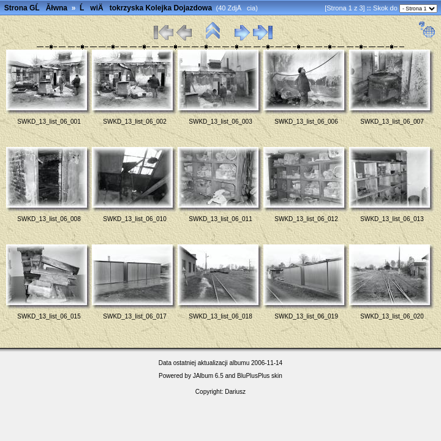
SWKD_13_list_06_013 (391, 219)
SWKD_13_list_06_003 (220, 121)
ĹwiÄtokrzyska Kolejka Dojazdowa (146, 8)
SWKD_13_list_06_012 (305, 219)
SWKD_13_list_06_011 (220, 219)
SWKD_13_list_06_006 (305, 121)
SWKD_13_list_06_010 (134, 219)
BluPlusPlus (253, 375)
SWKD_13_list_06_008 (48, 219)
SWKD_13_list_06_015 (48, 316)
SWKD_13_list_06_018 (220, 316)
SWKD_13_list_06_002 (134, 121)
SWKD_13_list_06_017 (134, 316)
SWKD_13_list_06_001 (48, 121)
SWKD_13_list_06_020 (391, 316)
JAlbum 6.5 (208, 375)
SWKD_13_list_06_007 (391, 121)
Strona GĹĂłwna (35, 8)
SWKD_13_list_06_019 (305, 316)
